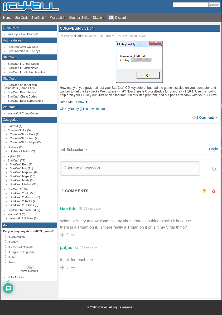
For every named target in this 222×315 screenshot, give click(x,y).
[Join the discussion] (130, 168)
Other (13, 257)
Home (7, 18)
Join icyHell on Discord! (23, 34)
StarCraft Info (18, 168)
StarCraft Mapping (21, 172)
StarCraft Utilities (21, 184)
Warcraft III (57, 18)
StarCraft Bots (19, 164)
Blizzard (13, 126)
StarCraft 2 (15, 189)
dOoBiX (79, 36)
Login (213, 149)
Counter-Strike (79, 18)
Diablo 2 (13, 147)
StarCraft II (39, 18)
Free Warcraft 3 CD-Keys (24, 51)
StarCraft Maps (19, 176)
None (12, 262)
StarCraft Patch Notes (22, 92)
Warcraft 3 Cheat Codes (23, 113)
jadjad (66, 247)
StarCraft (21, 18)
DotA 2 (13, 242)
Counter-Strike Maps (23, 142)
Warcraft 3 (14, 214)
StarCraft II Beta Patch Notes (26, 72)
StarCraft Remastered (22, 210)
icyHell (12, 156)
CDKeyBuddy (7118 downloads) (82, 109)
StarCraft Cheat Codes (22, 96)
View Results (29, 270)
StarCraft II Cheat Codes (23, 63)
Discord (117, 18)
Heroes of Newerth (21, 247)
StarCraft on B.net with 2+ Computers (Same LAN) (22, 86)
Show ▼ (82, 102)
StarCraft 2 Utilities (22, 205)
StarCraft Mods (19, 180)
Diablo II (98, 18)
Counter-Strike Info (22, 138)
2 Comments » (206, 117)
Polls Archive (16, 277)
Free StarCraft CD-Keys (23, 46)
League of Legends (21, 252)
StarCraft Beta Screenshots (25, 100)
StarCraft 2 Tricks (21, 201)
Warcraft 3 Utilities (21, 218)
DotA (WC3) (17, 237)
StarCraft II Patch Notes (23, 68)
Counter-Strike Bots (22, 134)
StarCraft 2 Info (20, 193)
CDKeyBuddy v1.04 (77, 28)
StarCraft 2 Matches (23, 197)
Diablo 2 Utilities (20, 151)
